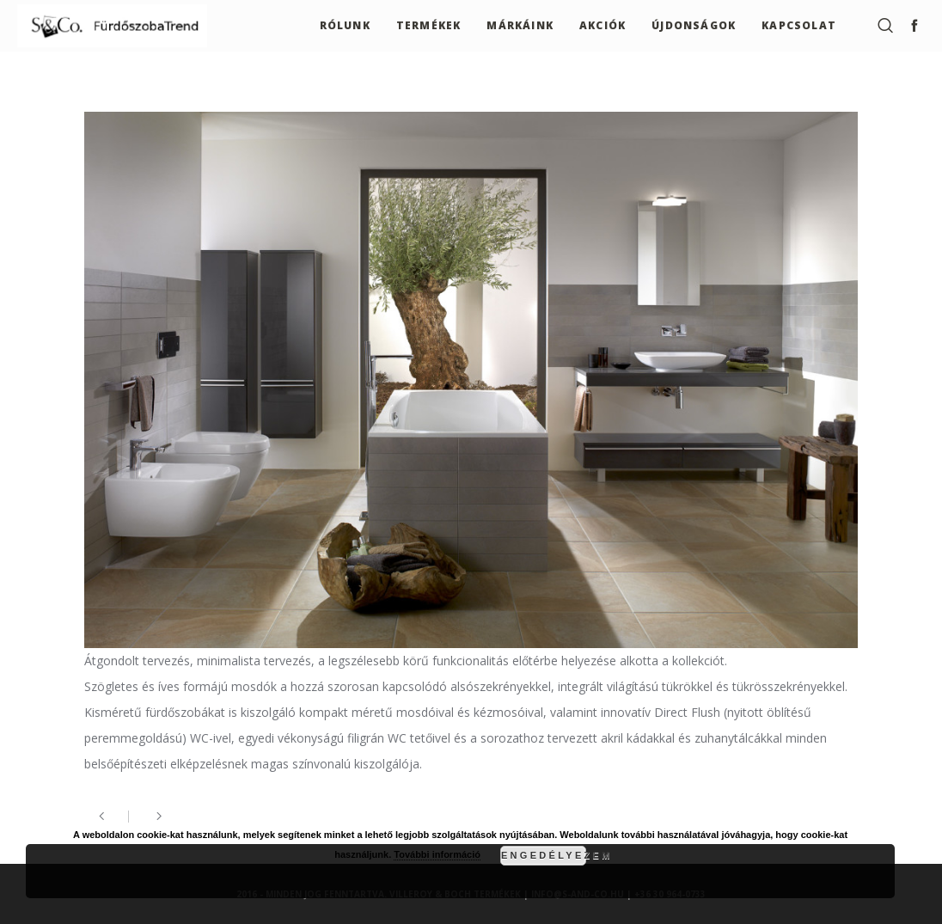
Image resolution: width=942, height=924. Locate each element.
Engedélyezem (543, 855)
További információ (437, 854)
